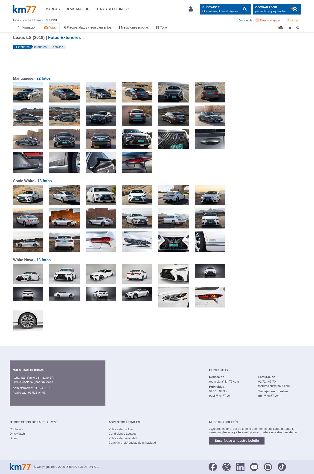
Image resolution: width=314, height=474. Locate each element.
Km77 (25, 9)
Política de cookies (121, 429)
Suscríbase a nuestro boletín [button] (237, 440)
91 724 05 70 (42, 388)
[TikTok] (282, 466)
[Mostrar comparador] (277, 9)
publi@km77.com (220, 395)
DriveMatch (17, 433)
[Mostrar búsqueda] (225, 9)
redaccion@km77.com (224, 381)
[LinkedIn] (240, 466)
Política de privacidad (123, 438)
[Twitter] (226, 466)
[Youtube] (254, 466)
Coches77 (16, 429)
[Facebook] (213, 466)
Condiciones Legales (123, 433)
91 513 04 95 (37, 392)
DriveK (14, 438)
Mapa (49, 382)
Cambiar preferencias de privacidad (132, 442)
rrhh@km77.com (269, 395)
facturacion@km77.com (274, 386)
